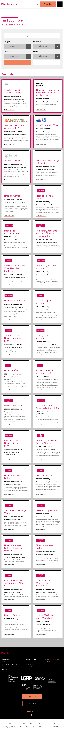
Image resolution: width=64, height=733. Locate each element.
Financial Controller (13, 196)
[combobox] (17, 46)
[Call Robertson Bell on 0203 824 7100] (37, 4)
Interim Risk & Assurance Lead (12, 232)
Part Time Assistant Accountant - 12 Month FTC (15, 583)
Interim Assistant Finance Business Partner (12, 443)
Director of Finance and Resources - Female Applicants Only (48, 93)
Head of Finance (12, 161)
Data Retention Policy (42, 724)
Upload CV (32, 696)
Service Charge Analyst (47, 510)
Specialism (37, 41)
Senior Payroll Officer (14, 405)
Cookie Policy (55, 724)
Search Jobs (48, 4)
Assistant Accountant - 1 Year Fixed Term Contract (15, 269)
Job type (7, 41)
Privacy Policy (8, 724)
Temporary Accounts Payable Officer (46, 442)
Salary (35, 51)
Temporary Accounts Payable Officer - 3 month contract (46, 234)
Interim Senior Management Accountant (43, 583)
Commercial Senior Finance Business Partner (13, 338)
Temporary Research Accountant (46, 267)
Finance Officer (11, 370)
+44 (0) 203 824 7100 (53, 659)
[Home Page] (9, 4)
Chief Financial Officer (47, 125)
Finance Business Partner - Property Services (13, 548)
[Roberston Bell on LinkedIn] (32, 715)
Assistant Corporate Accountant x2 (14, 127)
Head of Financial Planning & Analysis (14, 91)
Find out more (9, 109)
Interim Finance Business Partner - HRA (47, 407)
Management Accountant (42, 337)
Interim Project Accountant (43, 302)
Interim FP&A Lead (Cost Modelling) (45, 617)
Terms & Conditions (21, 724)
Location (7, 51)
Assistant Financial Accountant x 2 (45, 372)
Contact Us (32, 703)
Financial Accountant (14, 301)
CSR (31, 724)
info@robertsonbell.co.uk (55, 662)
